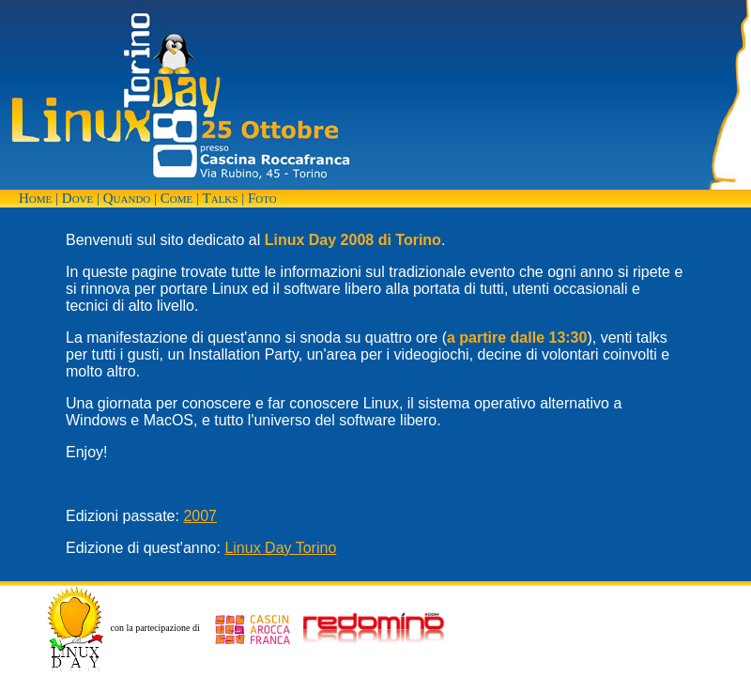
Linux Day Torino (280, 548)
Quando (127, 198)
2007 (200, 516)
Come (176, 198)
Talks (220, 198)
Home (35, 198)
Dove (77, 198)
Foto (262, 198)
